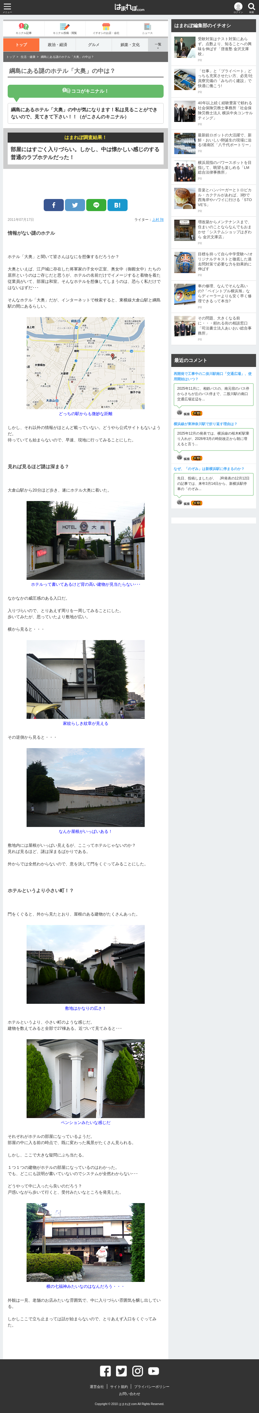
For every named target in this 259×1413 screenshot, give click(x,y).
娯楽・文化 (130, 45)
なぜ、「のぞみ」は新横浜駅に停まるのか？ (209, 469)
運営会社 (97, 1387)
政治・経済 (57, 45)
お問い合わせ (129, 1394)
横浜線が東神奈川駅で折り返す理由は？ (205, 424)
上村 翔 (158, 220)
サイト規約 (119, 1387)
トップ (21, 45)
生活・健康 (28, 56)
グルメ (94, 45)
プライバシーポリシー (152, 1387)
